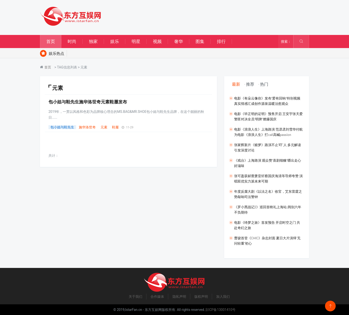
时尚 (72, 41)
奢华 (178, 41)
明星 (136, 41)
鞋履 (115, 127)
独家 (93, 41)
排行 (221, 41)
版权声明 (201, 296)
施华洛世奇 (87, 127)
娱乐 (114, 41)
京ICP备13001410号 (220, 310)
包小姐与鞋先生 (62, 127)
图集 (200, 41)
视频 (157, 41)
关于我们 (135, 296)
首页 (50, 41)
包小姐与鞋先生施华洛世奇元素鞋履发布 (87, 101)
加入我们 (223, 296)
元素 (104, 127)
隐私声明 (179, 296)
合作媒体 (157, 296)
